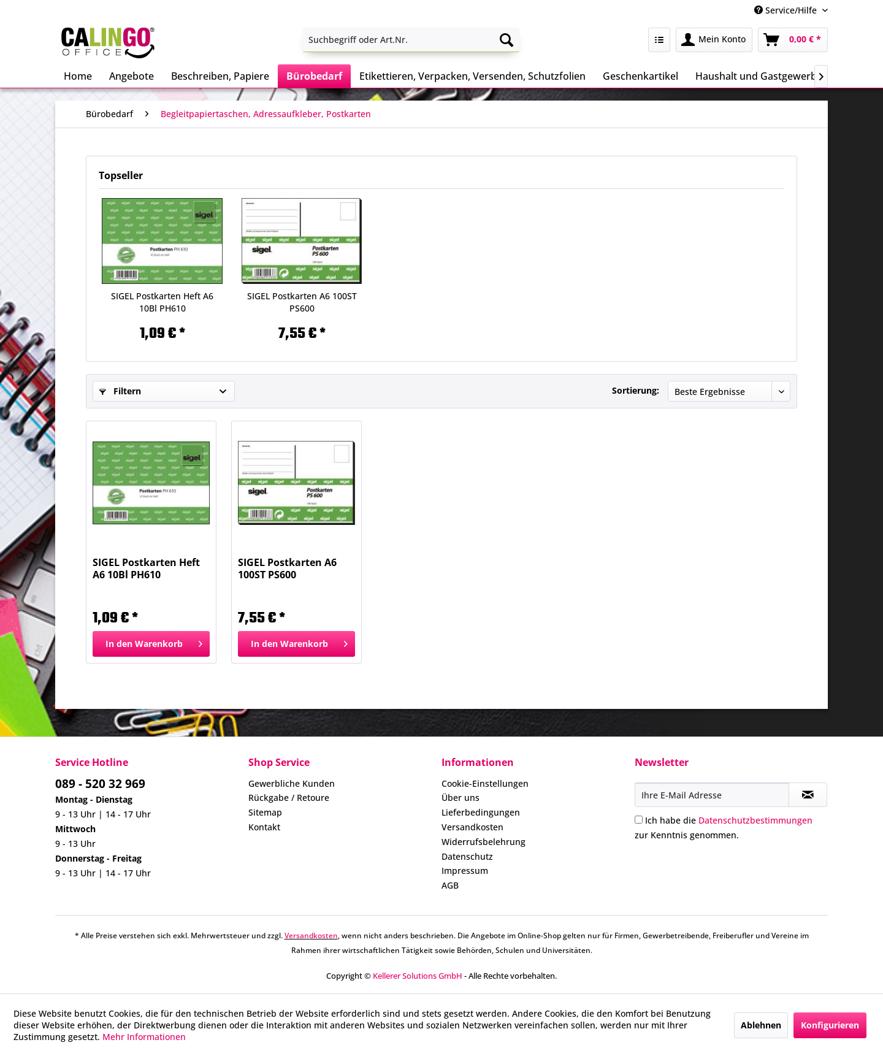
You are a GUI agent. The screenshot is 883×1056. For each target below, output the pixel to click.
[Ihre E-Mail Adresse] (712, 794)
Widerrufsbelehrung (484, 841)
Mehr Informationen (144, 1037)
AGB (450, 885)
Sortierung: (635, 390)
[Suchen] (506, 40)
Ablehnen (761, 1025)
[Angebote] (131, 76)
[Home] (78, 76)
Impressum (465, 870)
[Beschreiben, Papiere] (220, 76)
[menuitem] (411, 40)
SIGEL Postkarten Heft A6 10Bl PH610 (162, 302)
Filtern (120, 391)
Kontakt (264, 827)
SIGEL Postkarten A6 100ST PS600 (302, 302)
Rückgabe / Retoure (288, 797)
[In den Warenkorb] (151, 644)
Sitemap (265, 812)
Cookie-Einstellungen (485, 783)
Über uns (461, 797)
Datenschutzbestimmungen (755, 820)
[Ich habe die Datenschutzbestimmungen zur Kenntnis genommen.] (639, 820)
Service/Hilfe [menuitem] (786, 10)
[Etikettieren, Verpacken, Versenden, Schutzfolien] (472, 76)
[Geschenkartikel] (640, 76)
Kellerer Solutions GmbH (417, 975)
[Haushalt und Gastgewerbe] (759, 76)
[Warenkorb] (793, 40)
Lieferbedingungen (481, 812)
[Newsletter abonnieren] (808, 794)
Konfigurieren (830, 1025)
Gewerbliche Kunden (291, 783)
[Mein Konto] (714, 40)
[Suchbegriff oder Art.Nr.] (411, 40)
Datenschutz (467, 856)
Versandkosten (472, 827)
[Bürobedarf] (314, 76)
